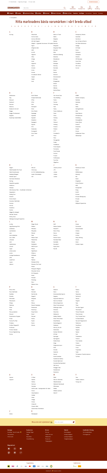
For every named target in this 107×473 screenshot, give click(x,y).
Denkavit (11, 102)
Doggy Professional (14, 113)
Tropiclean (78, 349)
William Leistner (58, 390)
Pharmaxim (12, 300)
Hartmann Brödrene (14, 178)
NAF (55, 224)
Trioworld (78, 345)
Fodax (55, 142)
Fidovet (56, 122)
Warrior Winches (58, 379)
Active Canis (34, 36)
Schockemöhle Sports (59, 294)
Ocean (77, 224)
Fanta (55, 100)
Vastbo (33, 379)
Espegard (33, 122)
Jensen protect (58, 167)
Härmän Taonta (13, 214)
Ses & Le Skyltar (58, 300)
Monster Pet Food (36, 264)
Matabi (33, 242)
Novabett (56, 244)
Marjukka (33, 231)
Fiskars (55, 129)
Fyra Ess (56, 160)
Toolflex (78, 327)
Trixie (77, 347)
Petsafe (11, 296)
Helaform (11, 185)
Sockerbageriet (58, 323)
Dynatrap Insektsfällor (15, 117)
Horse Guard (12, 198)
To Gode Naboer (80, 318)
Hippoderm (12, 192)
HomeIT (11, 196)
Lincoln (11, 246)
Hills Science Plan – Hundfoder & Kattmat (20, 190)
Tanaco (77, 289)
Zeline (11, 414)
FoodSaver (56, 144)
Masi (32, 235)
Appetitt (33, 63)
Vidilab (33, 395)
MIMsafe (33, 255)
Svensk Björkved (58, 361)
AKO (32, 50)
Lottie (11, 253)
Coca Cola (78, 61)
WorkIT (55, 393)
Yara (77, 377)
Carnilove (78, 39)
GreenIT (78, 124)
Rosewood (34, 307)
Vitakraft (33, 404)
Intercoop (34, 170)
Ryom (33, 323)
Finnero (55, 126)
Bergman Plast (57, 48)
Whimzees (56, 386)
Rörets (33, 325)
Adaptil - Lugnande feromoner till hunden (42, 43)
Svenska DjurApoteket (59, 363)
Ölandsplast (34, 414)
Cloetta (77, 56)
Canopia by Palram (80, 34)
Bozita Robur (57, 90)
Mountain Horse (35, 271)
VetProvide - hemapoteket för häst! (40, 388)
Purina (11, 334)
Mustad (33, 277)
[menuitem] (10, 13)
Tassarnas (78, 294)
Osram (77, 239)
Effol (32, 102)
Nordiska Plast (57, 239)
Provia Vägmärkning (14, 332)
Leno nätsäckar (13, 235)
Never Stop (57, 231)
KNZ (77, 185)
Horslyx (11, 203)
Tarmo (77, 292)
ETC (32, 126)
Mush (32, 275)
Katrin (77, 170)
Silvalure (56, 309)
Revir (32, 300)
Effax (32, 100)
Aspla (32, 79)
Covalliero (78, 63)
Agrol (32, 45)
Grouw (77, 131)
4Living (11, 34)
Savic (55, 292)
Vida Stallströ (35, 393)
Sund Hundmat (57, 356)
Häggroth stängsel (14, 212)
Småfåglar (81, 13)
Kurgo (77, 201)
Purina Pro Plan (13, 320)
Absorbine (34, 34)
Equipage (33, 113)
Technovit (78, 296)
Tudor (77, 352)
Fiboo (55, 120)
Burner (55, 85)
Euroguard (34, 131)
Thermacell (78, 309)
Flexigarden (57, 140)
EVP (32, 135)
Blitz (55, 52)
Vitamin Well (34, 406)
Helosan (11, 187)
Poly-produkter (13, 312)
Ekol (32, 104)
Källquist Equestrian (81, 203)
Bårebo (55, 88)
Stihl (55, 347)
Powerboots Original (14, 316)
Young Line (78, 381)
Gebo (77, 106)
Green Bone (79, 122)
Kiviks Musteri (79, 183)
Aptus (33, 65)
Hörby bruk (12, 216)
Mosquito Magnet (36, 268)
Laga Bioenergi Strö (14, 226)
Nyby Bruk (56, 246)
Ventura (33, 384)
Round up (33, 309)
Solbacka (56, 325)
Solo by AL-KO (57, 327)
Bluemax (56, 56)
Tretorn (78, 338)
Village (33, 399)
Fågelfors (56, 162)
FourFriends (57, 151)
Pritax (11, 318)
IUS (32, 176)
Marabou (33, 228)
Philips (11, 303)
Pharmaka (11, 298)
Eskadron (33, 120)
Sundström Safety (58, 358)
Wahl (55, 377)
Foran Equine (57, 146)
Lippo (10, 248)
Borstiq (55, 65)
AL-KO (33, 52)
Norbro (55, 235)
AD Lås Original (35, 41)
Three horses (79, 314)
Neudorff (56, 228)
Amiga (33, 59)
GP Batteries (79, 115)
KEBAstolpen (79, 172)
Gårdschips (78, 135)
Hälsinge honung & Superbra (16, 219)
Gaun (77, 104)
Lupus (11, 262)
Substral (56, 352)
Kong (77, 190)
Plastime (11, 305)
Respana (33, 298)
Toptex (77, 332)
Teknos (77, 298)
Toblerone (78, 323)
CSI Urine (78, 65)
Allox (32, 56)
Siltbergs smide (58, 307)
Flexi (55, 137)
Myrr (32, 282)
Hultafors (11, 207)
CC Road (78, 48)
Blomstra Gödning (58, 54)
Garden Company (80, 97)
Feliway (56, 117)
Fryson (55, 155)
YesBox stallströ (80, 379)
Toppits (77, 329)
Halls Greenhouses (14, 172)
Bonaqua (56, 63)
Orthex (77, 235)
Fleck (55, 135)
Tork (77, 334)
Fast (55, 106)
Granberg (78, 117)
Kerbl (77, 178)
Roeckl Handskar (35, 305)
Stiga (55, 343)
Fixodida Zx (57, 133)
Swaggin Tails (57, 367)
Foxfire (55, 153)
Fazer (55, 113)
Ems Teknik (34, 111)
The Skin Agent (80, 307)
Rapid (32, 289)
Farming (56, 104)
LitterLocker (12, 251)
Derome (11, 104)
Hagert (11, 167)
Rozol (32, 314)
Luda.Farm (12, 259)
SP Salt (55, 334)
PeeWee (11, 294)
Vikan (32, 397)
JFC (55, 170)
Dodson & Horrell (13, 109)
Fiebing (55, 124)
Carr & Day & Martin (81, 41)
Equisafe (33, 115)
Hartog (11, 181)
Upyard (11, 379)
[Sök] (64, 7)
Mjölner (33, 259)
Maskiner (75, 13)
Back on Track (57, 34)
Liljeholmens (12, 244)
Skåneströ (56, 314)
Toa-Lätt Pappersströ (81, 320)
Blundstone (56, 59)
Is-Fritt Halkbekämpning (37, 172)
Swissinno (56, 372)
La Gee (11, 224)
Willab (55, 388)
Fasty (55, 109)
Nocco (55, 233)
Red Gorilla (34, 294)
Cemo (77, 50)
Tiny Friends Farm (80, 316)
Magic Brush (34, 224)
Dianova (11, 106)
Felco (55, 115)
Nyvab (55, 248)
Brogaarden (57, 81)
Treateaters (79, 336)
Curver (77, 68)
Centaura (78, 52)
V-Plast (33, 377)
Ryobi (33, 320)
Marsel (33, 233)
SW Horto (56, 365)
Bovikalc (56, 68)
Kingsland (78, 181)
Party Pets (12, 289)
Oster (77, 242)
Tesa (77, 303)
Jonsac (55, 172)
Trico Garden (79, 341)
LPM (10, 257)
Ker (76, 176)
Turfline (78, 356)
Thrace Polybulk (80, 312)
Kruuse (77, 198)
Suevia (55, 354)
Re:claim (33, 292)
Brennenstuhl (57, 76)
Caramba (78, 36)
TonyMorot (78, 325)
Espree (33, 124)
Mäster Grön (34, 284)
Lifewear (11, 239)
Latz (10, 233)
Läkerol (11, 264)
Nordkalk (56, 242)
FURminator (57, 158)
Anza (32, 61)
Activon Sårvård (35, 39)
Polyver (11, 314)
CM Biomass (79, 59)
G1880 (77, 95)
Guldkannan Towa (80, 133)
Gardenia (78, 102)
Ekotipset (34, 106)
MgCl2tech (34, 251)
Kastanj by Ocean (80, 167)
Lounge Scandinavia (14, 255)
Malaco (33, 226)
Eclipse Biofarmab (36, 97)
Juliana (55, 174)
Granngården (14, 17)
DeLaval (11, 100)
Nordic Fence (57, 237)
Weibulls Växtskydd (59, 384)
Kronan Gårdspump (81, 196)
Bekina (55, 41)
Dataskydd (48, 470)
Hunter (11, 210)
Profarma (11, 327)
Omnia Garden (79, 228)
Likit (10, 242)
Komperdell (79, 187)
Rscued (33, 316)
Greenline (78, 126)
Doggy (11, 111)
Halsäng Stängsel (13, 174)
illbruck (33, 167)
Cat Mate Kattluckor (81, 43)
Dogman (11, 115)
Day (10, 97)
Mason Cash (34, 237)
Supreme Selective (59, 298)
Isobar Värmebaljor (36, 174)
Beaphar (56, 39)
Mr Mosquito (34, 273)
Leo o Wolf (12, 237)
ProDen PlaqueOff (14, 325)
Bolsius (55, 61)
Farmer (55, 102)
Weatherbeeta (57, 381)
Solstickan (56, 329)
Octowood (78, 226)
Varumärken (88, 13)
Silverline (56, 312)
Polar (10, 309)
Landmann (12, 228)
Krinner (77, 194)
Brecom (56, 74)
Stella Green (57, 341)
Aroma (33, 72)
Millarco (33, 253)
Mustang (33, 280)
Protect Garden (13, 329)
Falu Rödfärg (57, 97)
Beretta (56, 43)
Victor (33, 390)
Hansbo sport (12, 176)
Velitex (33, 381)
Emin (32, 109)
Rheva (33, 303)
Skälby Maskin (57, 316)
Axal (32, 81)
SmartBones (57, 320)
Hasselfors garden (14, 183)
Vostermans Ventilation (37, 408)
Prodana (11, 323)
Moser (33, 266)
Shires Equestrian (58, 303)
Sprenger (56, 336)
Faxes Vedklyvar (58, 111)
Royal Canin (34, 312)
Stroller (55, 349)
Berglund (56, 45)
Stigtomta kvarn (58, 345)
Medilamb (34, 244)
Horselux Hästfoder (14, 201)
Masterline (34, 239)
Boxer (55, 70)
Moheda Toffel (35, 262)
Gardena (78, 100)
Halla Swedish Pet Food (15, 170)
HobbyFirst (12, 194)
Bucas (55, 83)
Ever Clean (34, 133)
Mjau (32, 257)
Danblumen (12, 95)
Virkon (33, 402)
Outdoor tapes (79, 244)
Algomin (33, 54)
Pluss (10, 307)
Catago (77, 45)
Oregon (77, 233)
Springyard (56, 338)
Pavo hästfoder (13, 292)
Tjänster (95, 13)
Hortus (11, 205)
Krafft (77, 192)
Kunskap (100, 13)
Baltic (55, 36)
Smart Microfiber (58, 318)
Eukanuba (33, 129)
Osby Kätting (79, 237)
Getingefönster (80, 109)
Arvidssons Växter (36, 74)
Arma (32, 70)
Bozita (55, 72)
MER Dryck (34, 246)
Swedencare (57, 370)
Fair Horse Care (58, 95)
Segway (56, 296)
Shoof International (59, 305)
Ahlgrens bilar (35, 48)
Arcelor (33, 68)
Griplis (77, 129)
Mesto (33, 248)
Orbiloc (77, 231)
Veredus (33, 386)
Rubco (33, 318)
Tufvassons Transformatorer (83, 354)
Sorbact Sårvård (58, 332)
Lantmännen (12, 231)
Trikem (77, 343)
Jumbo (55, 176)
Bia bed (55, 50)
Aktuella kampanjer (93, 1)
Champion (78, 54)
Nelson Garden (57, 226)
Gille (77, 111)
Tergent (78, 300)
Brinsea (55, 79)
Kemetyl (78, 174)
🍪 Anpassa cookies (56, 470)
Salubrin (56, 289)
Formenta (56, 149)
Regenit (33, 296)
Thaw (77, 305)
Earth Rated (34, 95)
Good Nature (79, 113)
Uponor (11, 377)
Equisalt (33, 117)
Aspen (33, 76)
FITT (55, 131)
